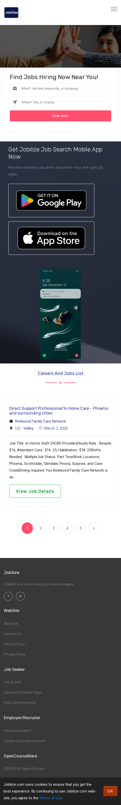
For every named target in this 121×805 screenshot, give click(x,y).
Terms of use (14, 644)
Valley (28, 428)
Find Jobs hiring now (20, 703)
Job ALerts (12, 682)
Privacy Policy (14, 654)
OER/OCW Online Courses (24, 769)
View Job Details (35, 491)
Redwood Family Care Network (40, 421)
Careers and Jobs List (61, 373)
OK (110, 791)
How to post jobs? (18, 731)
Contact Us (12, 634)
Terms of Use (50, 798)
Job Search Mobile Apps (23, 692)
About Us (11, 624)
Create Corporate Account (25, 741)
